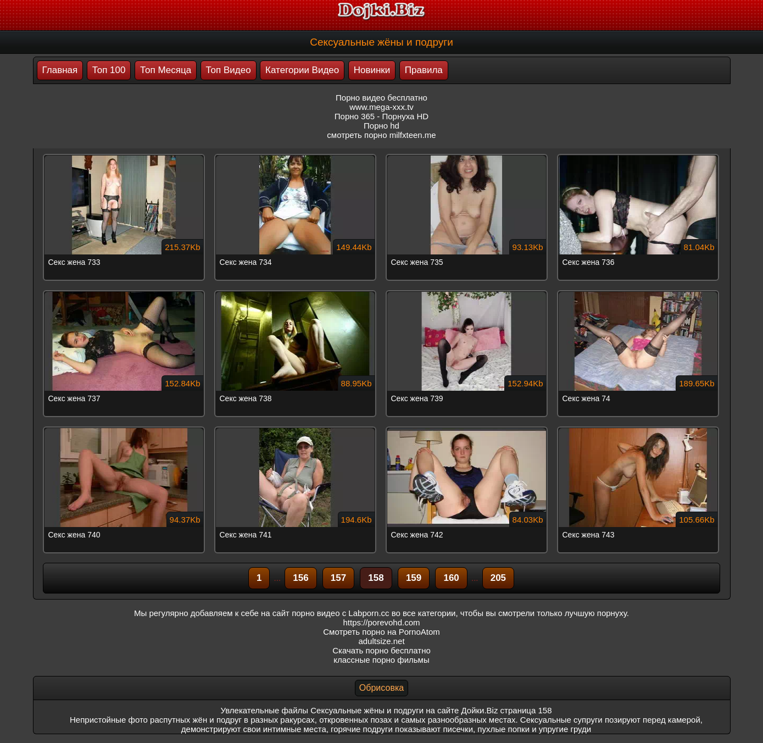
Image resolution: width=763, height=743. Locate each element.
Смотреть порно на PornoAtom (381, 631)
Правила (424, 70)
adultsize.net (381, 641)
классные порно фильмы (381, 659)
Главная (60, 70)
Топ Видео (228, 70)
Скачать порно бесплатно (381, 650)
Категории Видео (302, 70)
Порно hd (381, 125)
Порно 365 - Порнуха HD (381, 116)
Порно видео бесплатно (381, 97)
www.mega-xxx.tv (381, 107)
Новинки (372, 70)
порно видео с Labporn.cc (340, 613)
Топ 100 (109, 70)
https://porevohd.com (381, 622)
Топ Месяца (165, 70)
